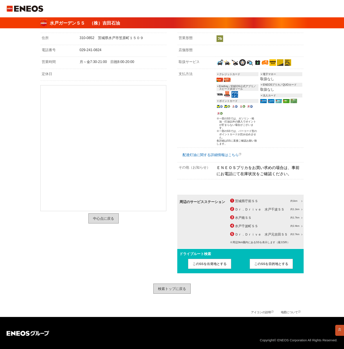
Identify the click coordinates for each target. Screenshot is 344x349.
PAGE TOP (339, 330)
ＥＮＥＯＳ (25, 8)
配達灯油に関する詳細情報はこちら (211, 155)
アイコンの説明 (261, 312)
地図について (289, 312)
